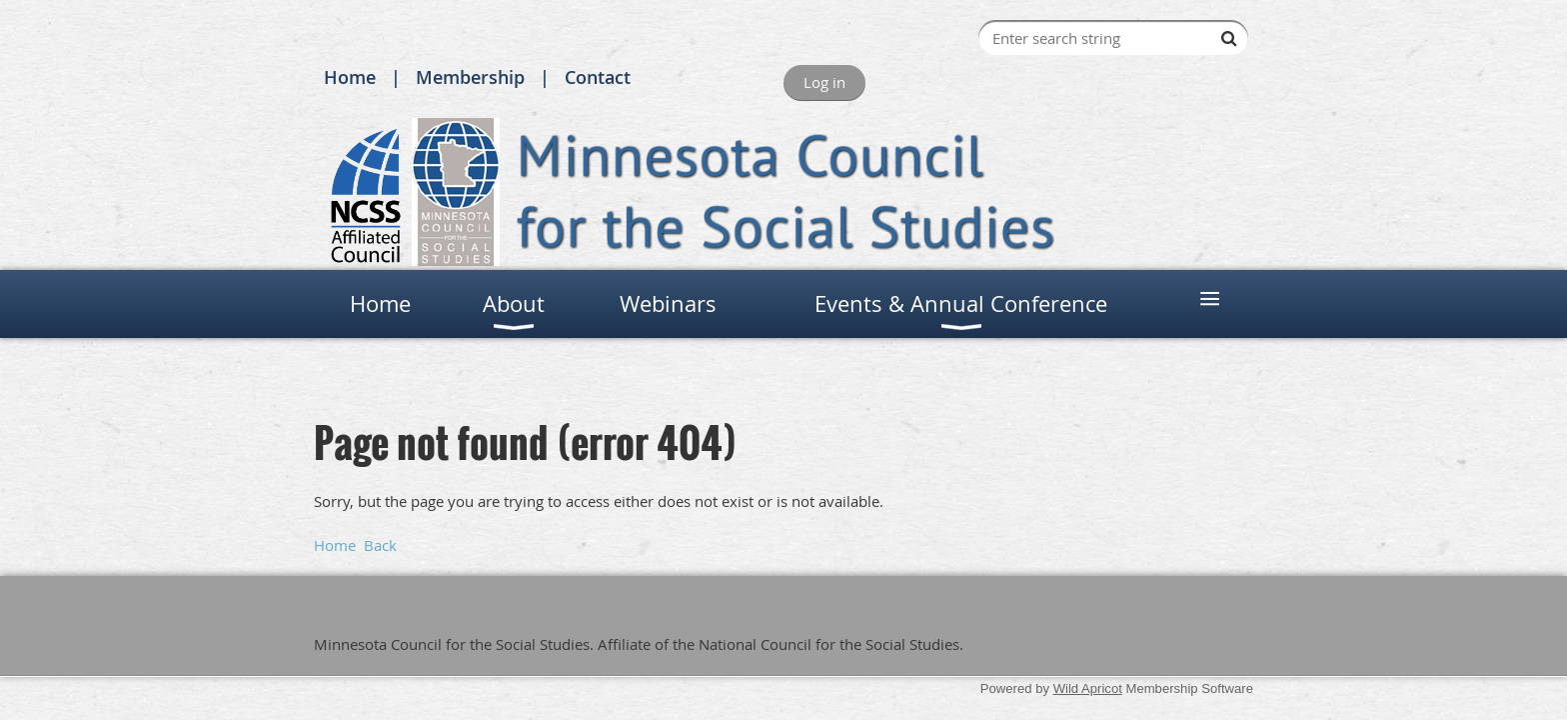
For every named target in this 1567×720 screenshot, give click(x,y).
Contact (598, 77)
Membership (470, 77)
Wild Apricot (1087, 688)
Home (350, 77)
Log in (824, 82)
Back (380, 545)
